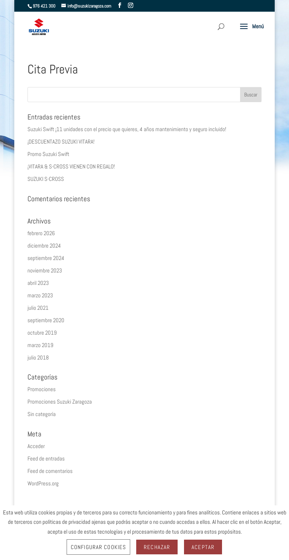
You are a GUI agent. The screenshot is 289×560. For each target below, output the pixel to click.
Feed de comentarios (50, 470)
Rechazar (157, 547)
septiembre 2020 (45, 320)
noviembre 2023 (44, 270)
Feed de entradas (46, 458)
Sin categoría (41, 414)
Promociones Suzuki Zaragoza (59, 401)
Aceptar (203, 547)
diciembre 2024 (44, 245)
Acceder (36, 446)
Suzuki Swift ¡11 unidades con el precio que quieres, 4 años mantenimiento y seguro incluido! (126, 129)
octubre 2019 (42, 332)
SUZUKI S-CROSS (45, 178)
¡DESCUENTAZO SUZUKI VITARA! (60, 141)
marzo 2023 (40, 295)
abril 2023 (38, 282)
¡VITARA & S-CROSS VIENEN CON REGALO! (71, 166)
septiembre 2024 (45, 258)
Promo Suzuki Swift (48, 154)
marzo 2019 (40, 345)
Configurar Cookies (98, 547)
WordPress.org (43, 483)
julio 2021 (38, 307)
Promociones (41, 389)
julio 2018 (38, 357)
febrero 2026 (41, 233)
